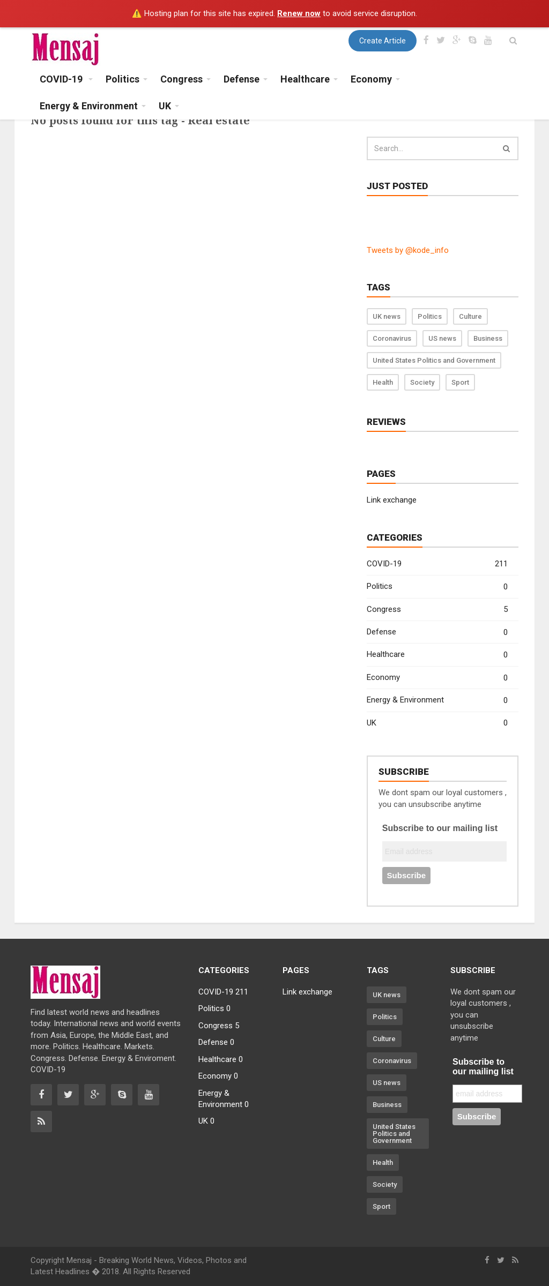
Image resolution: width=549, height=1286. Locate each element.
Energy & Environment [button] (89, 105)
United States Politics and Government (434, 360)
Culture (470, 316)
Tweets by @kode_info (408, 250)
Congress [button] (181, 79)
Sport (460, 382)
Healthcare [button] (305, 79)
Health (383, 382)
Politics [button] (122, 79)
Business (487, 338)
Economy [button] (371, 79)
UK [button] (165, 105)
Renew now (299, 13)
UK (437, 723)
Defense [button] (241, 79)
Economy (437, 678)
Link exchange (392, 500)
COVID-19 (437, 564)
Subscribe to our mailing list (440, 828)
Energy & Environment (437, 700)
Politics (430, 316)
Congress (437, 609)
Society (422, 382)
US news (442, 338)
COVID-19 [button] (62, 79)
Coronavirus (392, 338)
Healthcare (437, 655)
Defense (437, 632)
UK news (386, 316)
